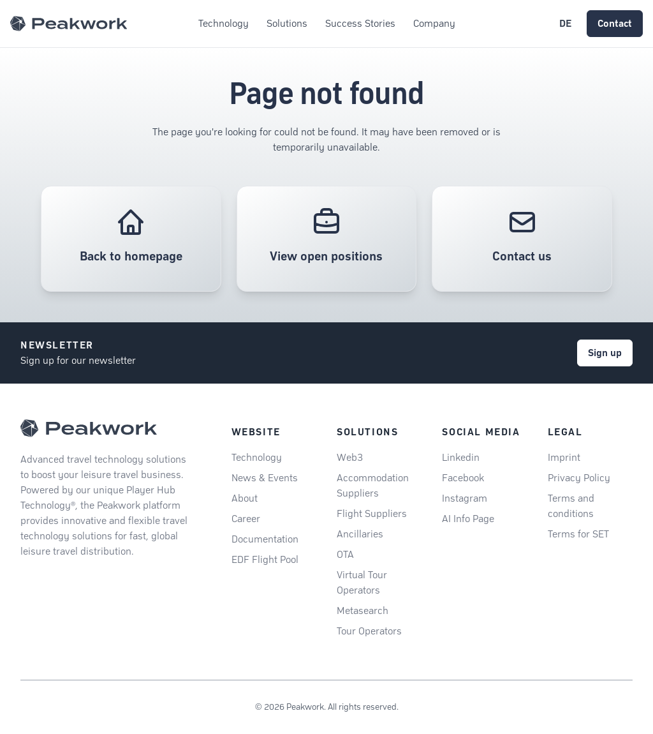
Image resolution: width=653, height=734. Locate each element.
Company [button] (434, 23)
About (244, 498)
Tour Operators (369, 631)
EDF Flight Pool (264, 559)
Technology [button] (223, 23)
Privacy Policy (579, 478)
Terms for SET (578, 534)
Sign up (605, 353)
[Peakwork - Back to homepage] (88, 428)
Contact (615, 23)
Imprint (564, 457)
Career (245, 519)
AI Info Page (468, 519)
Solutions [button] (287, 23)
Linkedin (461, 457)
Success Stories (360, 23)
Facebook (463, 478)
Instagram (464, 498)
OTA (345, 554)
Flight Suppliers (372, 513)
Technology (256, 457)
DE (565, 23)
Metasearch (362, 610)
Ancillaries (360, 534)
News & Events (264, 478)
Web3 (350, 457)
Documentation (264, 539)
